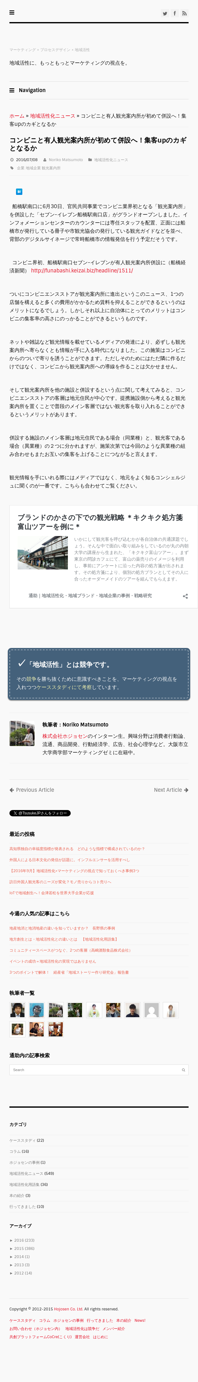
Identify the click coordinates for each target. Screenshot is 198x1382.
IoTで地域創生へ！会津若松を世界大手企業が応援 (51, 892)
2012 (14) (20, 1273)
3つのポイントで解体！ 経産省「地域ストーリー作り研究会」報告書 (69, 972)
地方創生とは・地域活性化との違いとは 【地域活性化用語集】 (64, 939)
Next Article (171, 790)
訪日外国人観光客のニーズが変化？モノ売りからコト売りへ (60, 881)
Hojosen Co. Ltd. (68, 1309)
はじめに (100, 1336)
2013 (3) (19, 1265)
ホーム (17, 116)
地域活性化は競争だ (82, 1328)
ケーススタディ (22, 1140)
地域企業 (33, 168)
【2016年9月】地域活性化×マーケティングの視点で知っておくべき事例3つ (74, 870)
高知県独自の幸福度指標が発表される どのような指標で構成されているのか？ (77, 848)
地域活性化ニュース (52, 116)
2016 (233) (21, 1240)
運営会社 (82, 1336)
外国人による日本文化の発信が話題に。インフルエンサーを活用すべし (69, 859)
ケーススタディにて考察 (64, 687)
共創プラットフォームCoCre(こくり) (40, 1336)
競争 (31, 679)
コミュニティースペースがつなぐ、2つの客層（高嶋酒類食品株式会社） (71, 950)
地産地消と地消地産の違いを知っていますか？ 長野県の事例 (62, 928)
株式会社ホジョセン (65, 736)
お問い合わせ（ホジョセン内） (35, 1328)
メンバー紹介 (113, 1328)
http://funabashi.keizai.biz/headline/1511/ (83, 270)
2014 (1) (19, 1256)
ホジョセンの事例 (24, 1162)
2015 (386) (21, 1248)
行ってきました (22, 1206)
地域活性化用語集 (24, 1184)
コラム (15, 1151)
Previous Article (31, 790)
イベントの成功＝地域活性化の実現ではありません (52, 961)
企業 (21, 168)
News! (140, 1320)
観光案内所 (51, 168)
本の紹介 (17, 1195)
